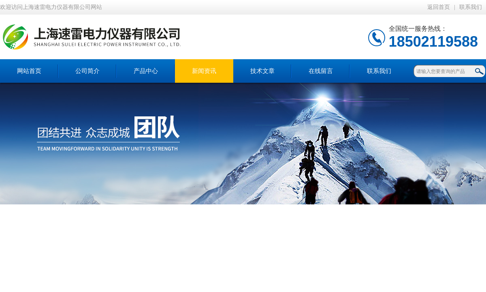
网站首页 (29, 71)
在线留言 (321, 71)
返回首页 (438, 7)
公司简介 (87, 71)
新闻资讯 (204, 71)
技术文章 (262, 71)
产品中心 (146, 71)
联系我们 (470, 7)
